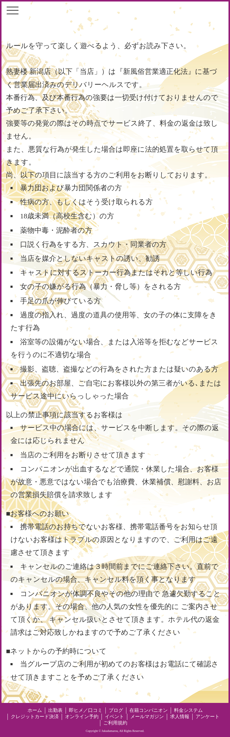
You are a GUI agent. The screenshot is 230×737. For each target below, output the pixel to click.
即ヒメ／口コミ (85, 710)
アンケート (208, 716)
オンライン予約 (82, 716)
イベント (114, 716)
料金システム (188, 710)
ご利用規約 (115, 722)
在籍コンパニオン (148, 710)
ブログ (116, 710)
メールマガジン (147, 716)
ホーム (35, 710)
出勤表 (55, 710)
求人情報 (179, 716)
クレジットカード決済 (35, 716)
